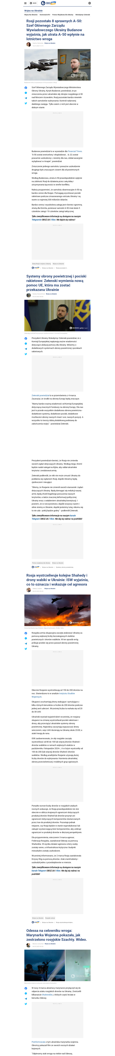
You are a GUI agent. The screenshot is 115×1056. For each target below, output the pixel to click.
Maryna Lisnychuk (38, 944)
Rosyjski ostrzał (50, 918)
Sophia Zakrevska (38, 43)
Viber (53, 220)
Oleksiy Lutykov (37, 588)
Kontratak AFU (45, 15)
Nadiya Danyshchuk (39, 294)
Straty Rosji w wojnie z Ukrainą (41, 264)
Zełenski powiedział (41, 395)
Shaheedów (47, 995)
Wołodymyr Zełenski (82, 15)
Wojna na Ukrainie (31, 15)
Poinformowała (38, 1042)
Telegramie (36, 220)
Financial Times (75, 151)
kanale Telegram (39, 871)
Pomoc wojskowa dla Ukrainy (62, 15)
